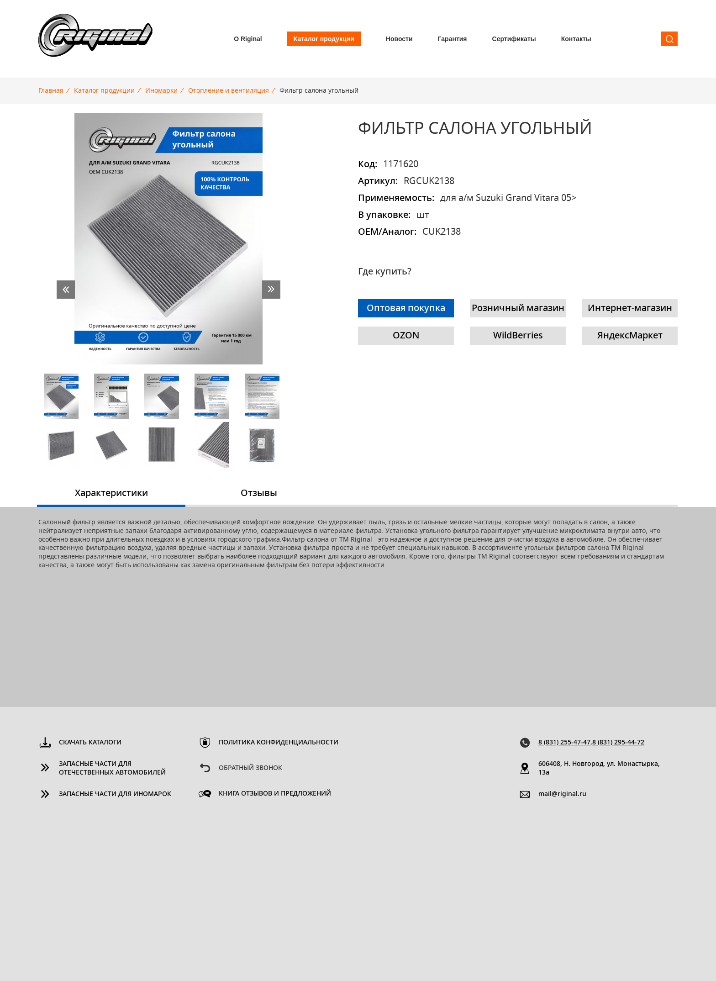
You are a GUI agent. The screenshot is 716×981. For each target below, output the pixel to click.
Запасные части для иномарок (115, 794)
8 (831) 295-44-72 (618, 742)
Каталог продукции (324, 38)
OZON (406, 335)
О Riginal (248, 38)
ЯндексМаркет (630, 335)
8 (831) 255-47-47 (564, 742)
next (271, 289)
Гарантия (452, 38)
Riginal (95, 39)
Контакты (576, 38)
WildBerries (518, 335)
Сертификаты (514, 38)
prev (66, 289)
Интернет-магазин (630, 308)
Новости (399, 38)
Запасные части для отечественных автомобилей (112, 768)
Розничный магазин (518, 308)
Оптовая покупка (406, 308)
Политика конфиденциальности (278, 742)
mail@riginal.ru (562, 794)
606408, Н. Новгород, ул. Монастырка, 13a (599, 768)
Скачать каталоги (90, 742)
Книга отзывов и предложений (275, 794)
